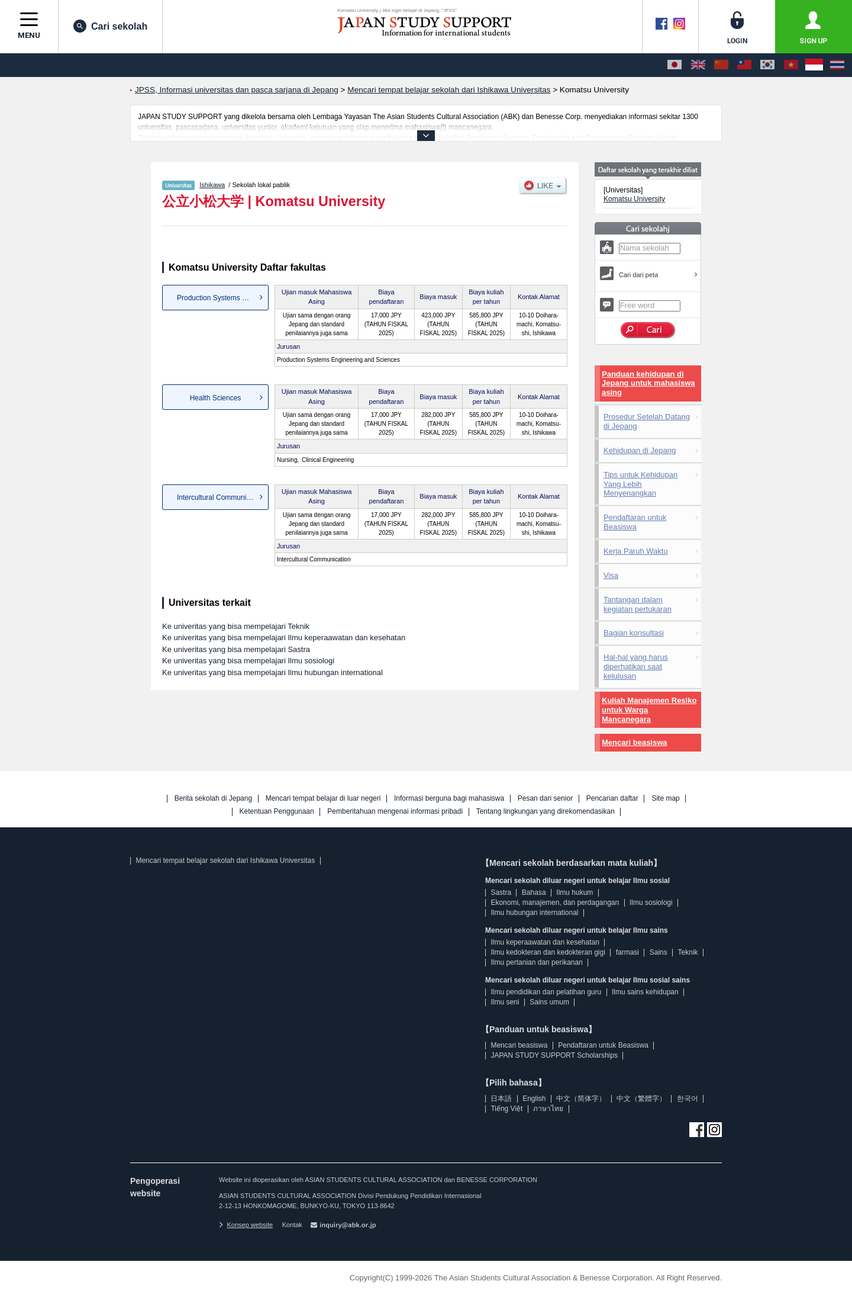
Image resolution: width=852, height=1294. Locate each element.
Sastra (500, 892)
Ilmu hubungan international (534, 912)
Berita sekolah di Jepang (213, 798)
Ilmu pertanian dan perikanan (536, 962)
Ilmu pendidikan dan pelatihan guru (545, 992)
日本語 (501, 1098)
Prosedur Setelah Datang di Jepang (647, 421)
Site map (665, 798)
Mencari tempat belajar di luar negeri (323, 798)
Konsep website (246, 1224)
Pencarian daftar (612, 798)
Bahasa (534, 892)
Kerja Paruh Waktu (636, 551)
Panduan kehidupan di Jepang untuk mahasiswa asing (648, 383)
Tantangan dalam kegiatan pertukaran (638, 604)
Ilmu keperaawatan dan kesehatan (544, 942)
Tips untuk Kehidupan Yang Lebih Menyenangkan (640, 484)
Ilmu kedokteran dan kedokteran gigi (547, 952)
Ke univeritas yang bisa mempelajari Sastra (236, 649)
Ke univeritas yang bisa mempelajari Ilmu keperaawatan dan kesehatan (283, 637)
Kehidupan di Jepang (640, 450)
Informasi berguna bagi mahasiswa (449, 798)
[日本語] (674, 65)
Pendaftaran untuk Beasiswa (635, 522)
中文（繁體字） (641, 1098)
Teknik (688, 952)
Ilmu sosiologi (651, 902)
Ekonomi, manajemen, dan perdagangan (554, 902)
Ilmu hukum (574, 892)
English (534, 1098)
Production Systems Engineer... (223, 298)
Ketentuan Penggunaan (277, 811)
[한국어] (767, 65)
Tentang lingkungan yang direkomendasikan (545, 811)
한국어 (687, 1098)
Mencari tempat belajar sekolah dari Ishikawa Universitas (225, 860)
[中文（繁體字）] (744, 65)
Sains (658, 952)
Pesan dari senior (545, 798)
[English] (698, 65)
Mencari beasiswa (634, 742)
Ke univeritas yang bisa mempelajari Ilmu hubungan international (272, 672)
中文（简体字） (581, 1098)
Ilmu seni (504, 1002)
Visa (611, 575)
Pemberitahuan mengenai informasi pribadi (395, 811)
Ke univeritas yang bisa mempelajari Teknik (235, 626)
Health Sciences (215, 398)
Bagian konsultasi (634, 632)
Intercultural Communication (221, 497)
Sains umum (549, 1002)
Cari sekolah (110, 26)
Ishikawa (212, 184)
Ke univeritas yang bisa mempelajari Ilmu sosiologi (248, 660)
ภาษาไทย (548, 1108)
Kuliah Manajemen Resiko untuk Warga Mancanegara (649, 710)
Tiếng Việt (506, 1108)
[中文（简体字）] (721, 65)
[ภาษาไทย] (837, 65)
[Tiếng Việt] (791, 65)
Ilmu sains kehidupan (645, 992)
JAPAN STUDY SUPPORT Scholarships (554, 1055)
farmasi (627, 952)
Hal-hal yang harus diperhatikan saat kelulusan (636, 666)
